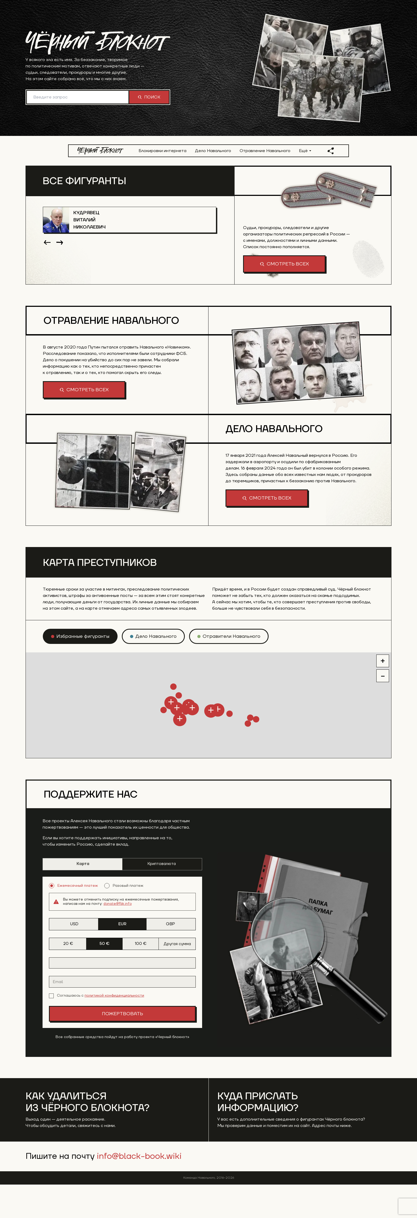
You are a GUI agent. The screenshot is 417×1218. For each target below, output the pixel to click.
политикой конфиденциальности (114, 1029)
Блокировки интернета (162, 150)
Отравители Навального (231, 670)
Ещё (305, 150)
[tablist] (122, 898)
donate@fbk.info (117, 937)
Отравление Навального (265, 150)
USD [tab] (74, 957)
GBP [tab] (170, 957)
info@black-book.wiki (139, 1189)
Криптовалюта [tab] (162, 897)
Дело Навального (213, 150)
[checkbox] (51, 1029)
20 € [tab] (68, 977)
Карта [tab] (83, 897)
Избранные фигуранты (82, 670)
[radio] (80, 669)
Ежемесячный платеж (73, 919)
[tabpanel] (122, 986)
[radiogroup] (122, 919)
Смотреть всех (284, 264)
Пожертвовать (122, 1047)
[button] (109, 752)
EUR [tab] (122, 957)
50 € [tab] (104, 977)
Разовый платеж (123, 919)
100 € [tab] (141, 977)
